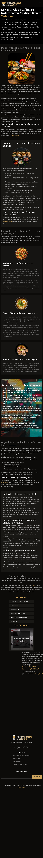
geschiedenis (15, 135)
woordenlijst (5, 482)
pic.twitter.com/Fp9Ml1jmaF (30, 669)
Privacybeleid (21, 787)
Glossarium (14, 621)
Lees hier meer (7, 222)
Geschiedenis (14, 605)
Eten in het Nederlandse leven (19, 617)
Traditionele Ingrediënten (18, 613)
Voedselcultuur (15, 609)
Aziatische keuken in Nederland (19, 601)
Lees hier (5, 426)
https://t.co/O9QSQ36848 (29, 667)
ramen (33, 585)
